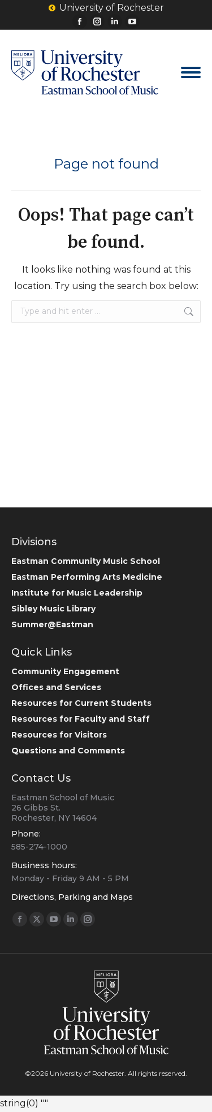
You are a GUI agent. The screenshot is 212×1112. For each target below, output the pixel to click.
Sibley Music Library (53, 609)
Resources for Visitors (59, 735)
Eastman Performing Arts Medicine (86, 577)
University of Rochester (106, 8)
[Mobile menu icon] (191, 72)
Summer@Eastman (52, 624)
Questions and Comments (68, 750)
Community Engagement (65, 671)
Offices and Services (56, 687)
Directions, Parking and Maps (72, 897)
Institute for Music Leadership (76, 593)
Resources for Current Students (81, 703)
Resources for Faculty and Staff (80, 719)
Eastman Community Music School (85, 561)
